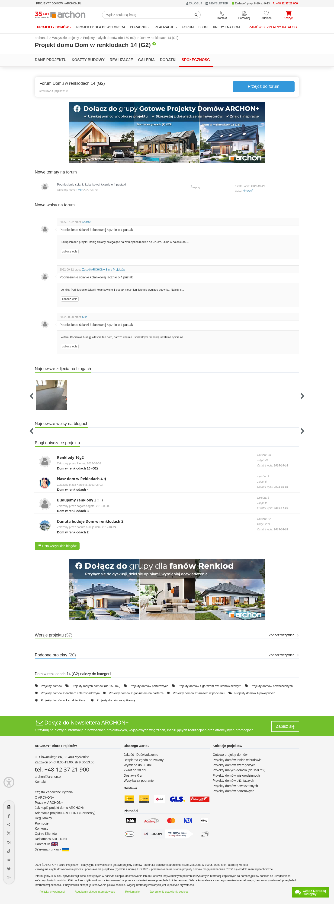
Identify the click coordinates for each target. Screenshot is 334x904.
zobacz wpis (69, 251)
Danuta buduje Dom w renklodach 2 (90, 521)
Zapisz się (285, 726)
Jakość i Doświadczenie (141, 754)
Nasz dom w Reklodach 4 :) (81, 478)
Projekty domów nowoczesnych (272, 686)
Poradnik (140, 27)
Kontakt (40, 782)
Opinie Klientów (46, 833)
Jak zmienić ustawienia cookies (169, 891)
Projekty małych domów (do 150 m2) (95, 686)
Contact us (46, 844)
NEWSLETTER (217, 3)
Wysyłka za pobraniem (140, 780)
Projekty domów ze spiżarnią (116, 700)
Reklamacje (132, 891)
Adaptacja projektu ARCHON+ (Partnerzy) (65, 813)
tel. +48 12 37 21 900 (62, 769)
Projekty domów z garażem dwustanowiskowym (209, 686)
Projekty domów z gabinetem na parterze (136, 693)
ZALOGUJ (194, 3)
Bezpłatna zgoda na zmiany (144, 760)
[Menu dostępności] (8, 782)
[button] (167, 132)
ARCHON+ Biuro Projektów (56, 746)
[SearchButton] (196, 15)
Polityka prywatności (52, 891)
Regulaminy (43, 818)
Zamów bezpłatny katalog (273, 27)
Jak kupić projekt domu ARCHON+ (60, 808)
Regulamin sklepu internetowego (95, 891)
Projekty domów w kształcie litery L (64, 700)
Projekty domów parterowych (149, 686)
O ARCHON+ (44, 797)
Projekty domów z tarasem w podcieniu (199, 693)
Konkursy (41, 828)
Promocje (41, 823)
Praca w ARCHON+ (49, 802)
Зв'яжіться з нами (52, 849)
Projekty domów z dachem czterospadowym (70, 693)
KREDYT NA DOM (226, 27)
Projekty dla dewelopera (100, 27)
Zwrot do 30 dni (135, 770)
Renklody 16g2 (70, 457)
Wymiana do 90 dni (137, 765)
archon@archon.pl (48, 776)
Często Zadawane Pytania (54, 792)
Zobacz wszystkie (284, 635)
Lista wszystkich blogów (57, 546)
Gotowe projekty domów (230, 754)
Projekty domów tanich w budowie (237, 760)
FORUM (188, 27)
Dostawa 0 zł (133, 775)
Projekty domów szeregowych (234, 765)
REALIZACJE (165, 27)
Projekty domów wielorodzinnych (236, 775)
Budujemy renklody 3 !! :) (80, 500)
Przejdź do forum (263, 86)
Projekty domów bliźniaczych (233, 780)
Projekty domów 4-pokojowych (254, 693)
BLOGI (203, 27)
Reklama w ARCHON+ (51, 839)
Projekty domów (54, 27)
